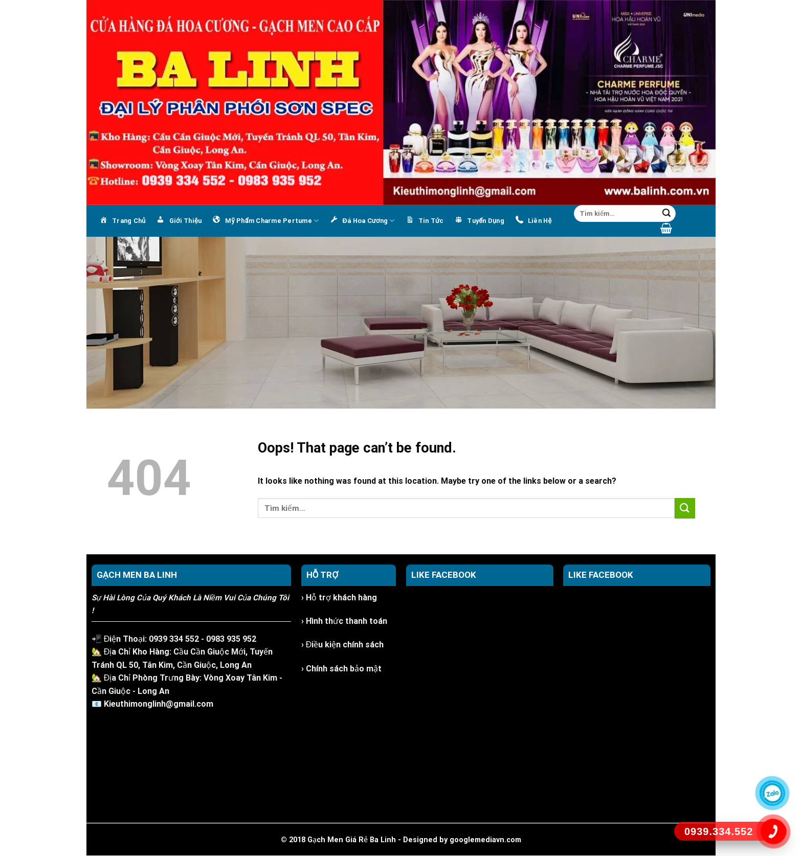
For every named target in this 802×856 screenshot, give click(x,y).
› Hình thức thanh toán (344, 621)
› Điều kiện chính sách (342, 644)
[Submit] (666, 213)
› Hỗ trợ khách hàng (339, 597)
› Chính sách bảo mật (341, 668)
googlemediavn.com (485, 840)
